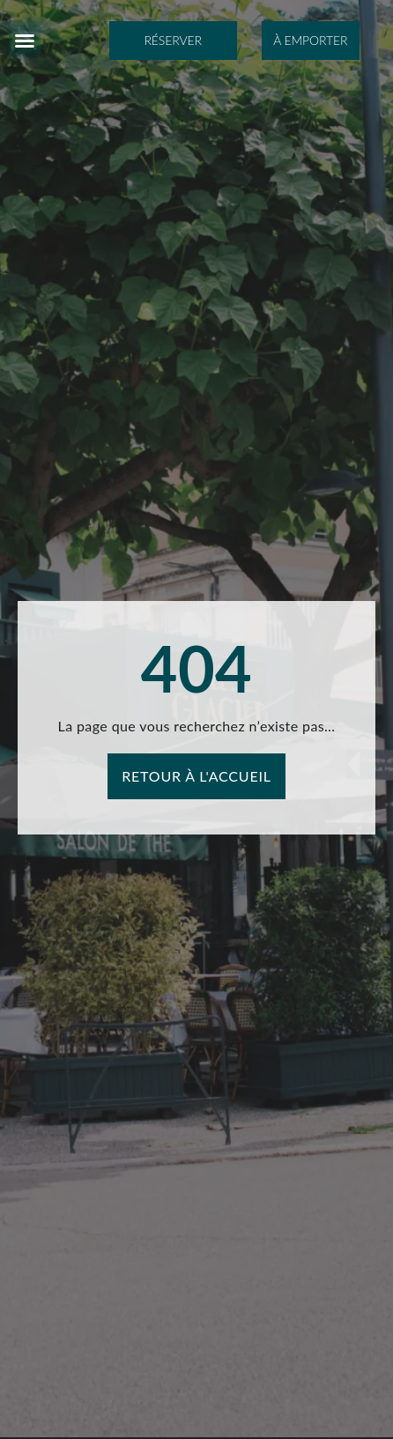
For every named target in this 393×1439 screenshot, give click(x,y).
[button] (25, 40)
